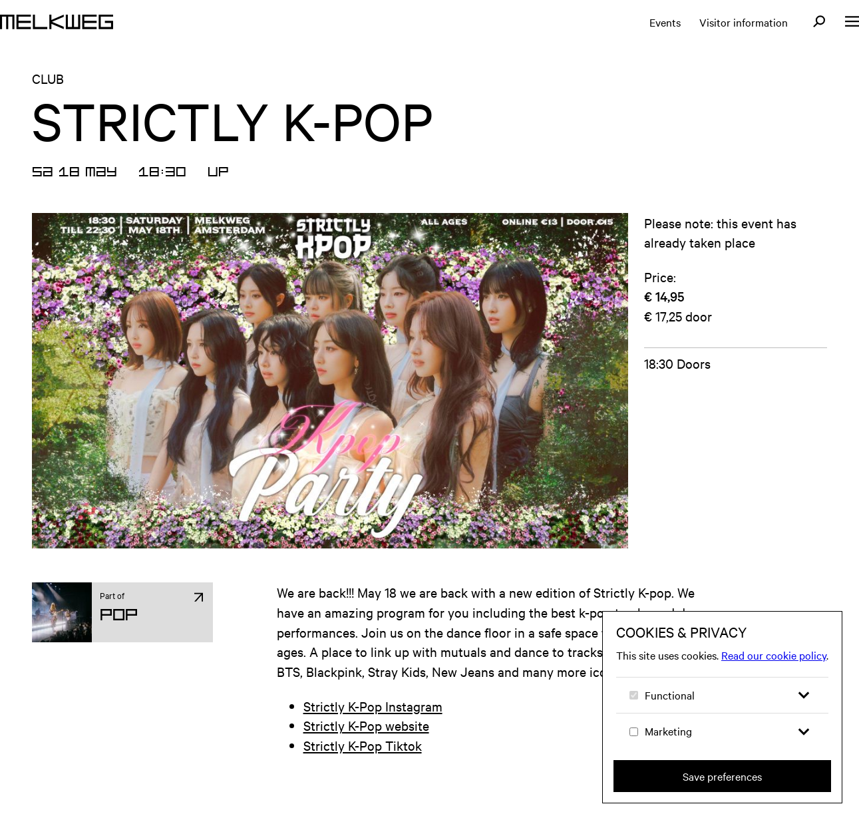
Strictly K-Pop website (366, 725)
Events (665, 22)
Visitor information (743, 22)
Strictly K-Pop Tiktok (362, 745)
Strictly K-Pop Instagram (372, 706)
